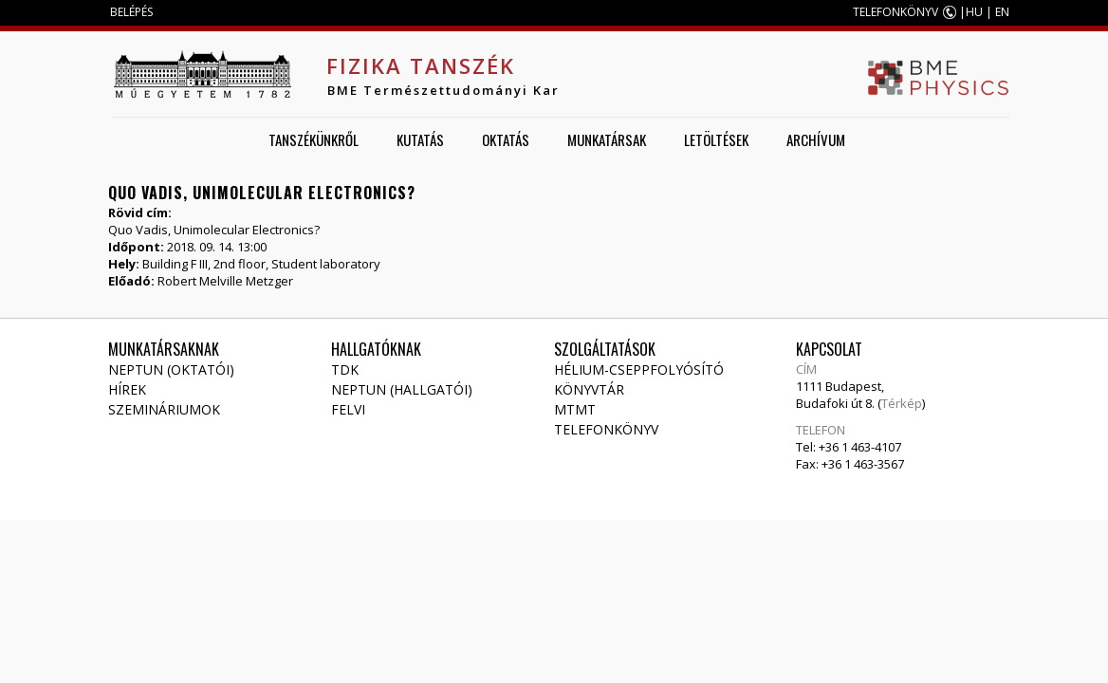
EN (1002, 12)
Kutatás (420, 139)
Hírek (127, 389)
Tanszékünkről (313, 139)
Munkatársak (606, 139)
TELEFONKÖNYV (895, 12)
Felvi (348, 409)
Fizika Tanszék (420, 65)
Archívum (815, 139)
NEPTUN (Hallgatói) (401, 389)
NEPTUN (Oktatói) (171, 369)
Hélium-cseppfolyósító (639, 369)
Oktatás (505, 139)
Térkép (901, 403)
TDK (345, 369)
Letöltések (716, 139)
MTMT (575, 409)
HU (974, 12)
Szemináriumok (164, 409)
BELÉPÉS (131, 12)
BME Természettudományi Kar (443, 90)
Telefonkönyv (606, 429)
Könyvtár (589, 389)
